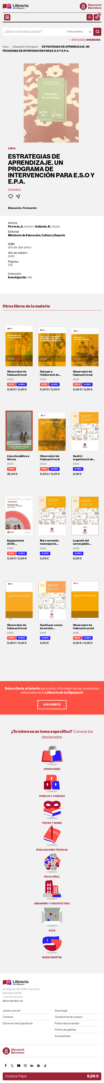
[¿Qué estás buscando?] (34, 32)
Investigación (17, 277)
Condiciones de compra (68, 1016)
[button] (97, 17)
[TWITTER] (12, 1066)
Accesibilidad (62, 1036)
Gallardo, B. (43, 226)
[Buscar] (97, 32)
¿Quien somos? (12, 1010)
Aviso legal (61, 1010)
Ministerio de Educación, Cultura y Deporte (36, 235)
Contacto (8, 1016)
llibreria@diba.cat (13, 1000)
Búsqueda (84, 39)
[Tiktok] (45, 1066)
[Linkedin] (32, 1066)
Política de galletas (65, 1029)
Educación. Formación (22, 208)
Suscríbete (52, 704)
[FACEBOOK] (5, 1066)
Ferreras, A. (16, 226)
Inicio (6, 46)
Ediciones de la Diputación (18, 1023)
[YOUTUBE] (19, 1066)
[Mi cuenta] (90, 17)
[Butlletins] (38, 1066)
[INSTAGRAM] (25, 1066)
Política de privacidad (67, 1023)
